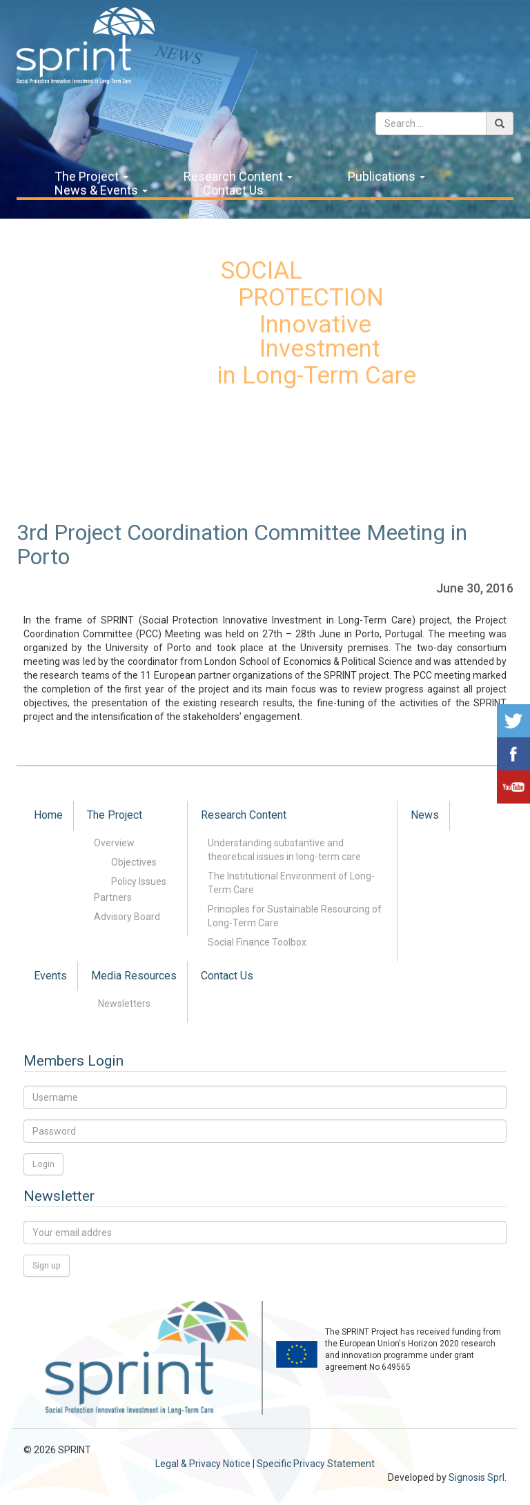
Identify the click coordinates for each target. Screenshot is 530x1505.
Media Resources (134, 975)
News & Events (101, 190)
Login (43, 1164)
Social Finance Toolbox (257, 942)
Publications (386, 176)
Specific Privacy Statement (316, 1463)
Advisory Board (127, 916)
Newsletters (124, 1003)
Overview (114, 842)
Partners (113, 897)
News (425, 814)
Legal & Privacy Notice (203, 1463)
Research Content (238, 176)
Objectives (134, 862)
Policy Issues (138, 881)
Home (48, 814)
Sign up (46, 1265)
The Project (91, 176)
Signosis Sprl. (478, 1477)
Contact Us (233, 190)
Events (50, 975)
